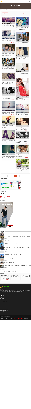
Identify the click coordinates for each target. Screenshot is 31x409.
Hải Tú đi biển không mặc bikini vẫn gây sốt (10, 243)
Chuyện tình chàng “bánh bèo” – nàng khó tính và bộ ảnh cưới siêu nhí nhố (8, 66)
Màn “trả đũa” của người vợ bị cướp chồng (21, 152)
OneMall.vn (2, 311)
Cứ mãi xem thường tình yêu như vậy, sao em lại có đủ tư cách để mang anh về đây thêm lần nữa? (8, 94)
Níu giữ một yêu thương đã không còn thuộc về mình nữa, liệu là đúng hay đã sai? (8, 23)
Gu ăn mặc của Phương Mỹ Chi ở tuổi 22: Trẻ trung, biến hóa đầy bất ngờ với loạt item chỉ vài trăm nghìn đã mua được (17, 247)
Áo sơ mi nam (3, 271)
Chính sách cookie (7, 316)
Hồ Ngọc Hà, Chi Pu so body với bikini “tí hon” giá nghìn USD (12, 254)
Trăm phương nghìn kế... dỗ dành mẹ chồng (22, 166)
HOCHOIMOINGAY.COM (18, 318)
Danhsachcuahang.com (4, 310)
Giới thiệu (1, 316)
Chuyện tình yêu (3, 197)
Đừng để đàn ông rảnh (19, 25)
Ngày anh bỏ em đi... (5, 79)
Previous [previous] (1, 275)
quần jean (2, 302)
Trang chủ (1, 9)
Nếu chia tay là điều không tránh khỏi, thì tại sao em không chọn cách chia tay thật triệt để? (22, 138)
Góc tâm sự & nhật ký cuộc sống (21, 13)
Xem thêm (13, 28)
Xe (1, 297)
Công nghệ (2, 298)
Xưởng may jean (3, 191)
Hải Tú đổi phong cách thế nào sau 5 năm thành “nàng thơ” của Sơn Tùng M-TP (15, 232)
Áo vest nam (8, 271)
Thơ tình (3, 13)
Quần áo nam (14, 271)
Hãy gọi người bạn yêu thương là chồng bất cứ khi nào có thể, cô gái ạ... (8, 37)
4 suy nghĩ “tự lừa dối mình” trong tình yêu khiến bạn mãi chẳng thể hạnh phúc (8, 154)
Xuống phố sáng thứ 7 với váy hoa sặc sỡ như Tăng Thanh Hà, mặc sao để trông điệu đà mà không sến (17, 236)
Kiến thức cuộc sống (7, 9)
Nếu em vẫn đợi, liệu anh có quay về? (7, 123)
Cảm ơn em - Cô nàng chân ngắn (20, 55)
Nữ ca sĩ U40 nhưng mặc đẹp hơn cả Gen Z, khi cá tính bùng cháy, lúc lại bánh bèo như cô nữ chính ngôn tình (17, 240)
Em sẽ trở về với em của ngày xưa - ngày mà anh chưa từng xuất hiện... (22, 40)
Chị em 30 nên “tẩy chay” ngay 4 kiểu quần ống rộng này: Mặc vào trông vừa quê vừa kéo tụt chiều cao (17, 251)
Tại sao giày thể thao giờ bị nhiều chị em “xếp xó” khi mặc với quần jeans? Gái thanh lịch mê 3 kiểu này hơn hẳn (17, 265)
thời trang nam (3, 306)
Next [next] (29, 275)
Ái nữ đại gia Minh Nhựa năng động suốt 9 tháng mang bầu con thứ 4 (14, 258)
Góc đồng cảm (13, 9)
